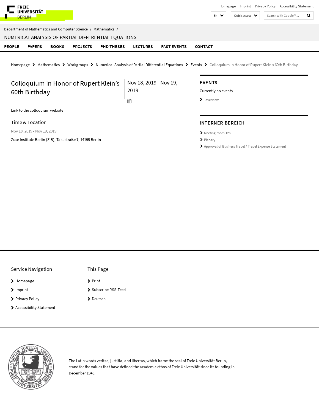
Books (57, 46)
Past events (174, 46)
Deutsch (99, 298)
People (11, 46)
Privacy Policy (265, 6)
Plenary (209, 139)
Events (196, 64)
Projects (82, 46)
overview (209, 99)
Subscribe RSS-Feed (109, 289)
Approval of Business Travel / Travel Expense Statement (245, 146)
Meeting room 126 (217, 133)
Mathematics (106, 29)
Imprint (245, 6)
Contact (204, 46)
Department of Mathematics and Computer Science (47, 29)
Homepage (227, 6)
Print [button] (96, 280)
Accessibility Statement (297, 6)
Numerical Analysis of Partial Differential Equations (70, 37)
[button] (218, 15)
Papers (35, 46)
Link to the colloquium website (37, 110)
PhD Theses (112, 46)
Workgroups (77, 64)
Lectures (143, 46)
